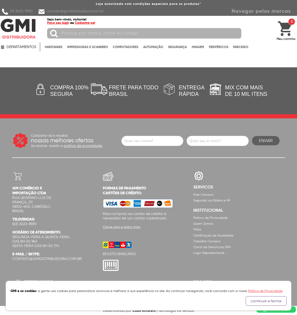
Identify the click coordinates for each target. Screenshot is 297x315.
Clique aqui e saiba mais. (122, 227)
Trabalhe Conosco (206, 241)
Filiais (197, 229)
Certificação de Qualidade (213, 235)
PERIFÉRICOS (218, 47)
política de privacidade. (83, 146)
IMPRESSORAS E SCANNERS (87, 47)
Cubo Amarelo (144, 310)
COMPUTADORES (125, 47)
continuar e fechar (266, 301)
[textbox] (144, 33)
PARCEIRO (240, 47)
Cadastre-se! (85, 23)
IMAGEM (198, 47)
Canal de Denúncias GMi (212, 247)
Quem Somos (203, 224)
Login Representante (208, 253)
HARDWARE (53, 47)
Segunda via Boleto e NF (211, 200)
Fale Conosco (203, 195)
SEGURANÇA (177, 47)
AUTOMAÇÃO (153, 47)
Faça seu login (58, 23)
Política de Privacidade (210, 218)
